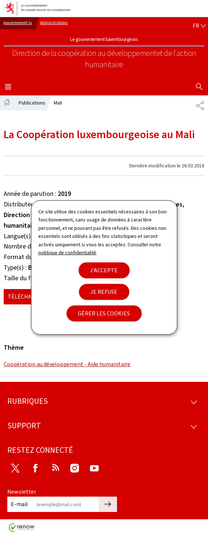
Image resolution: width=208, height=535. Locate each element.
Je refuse (103, 292)
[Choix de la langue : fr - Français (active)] (199, 26)
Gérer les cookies (104, 313)
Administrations (54, 23)
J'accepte (104, 270)
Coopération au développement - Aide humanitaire (67, 364)
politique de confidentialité (67, 252)
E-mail (19, 504)
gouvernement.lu (18, 23)
